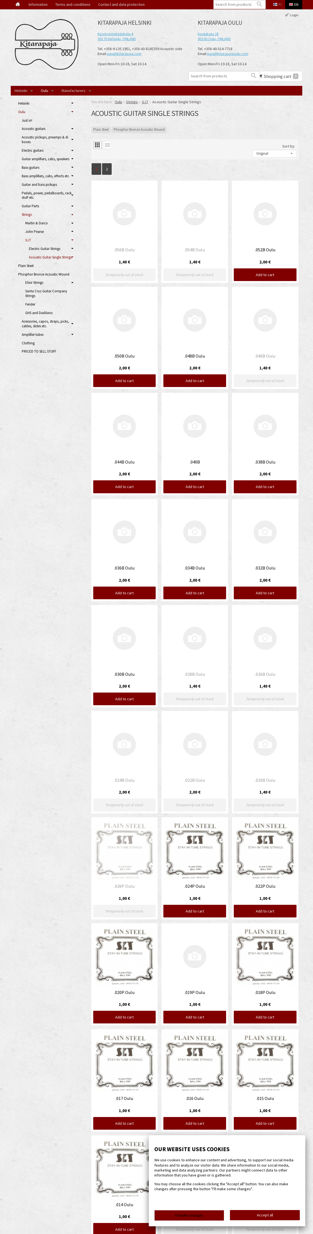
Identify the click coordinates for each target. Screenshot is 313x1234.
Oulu (44, 90)
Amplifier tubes (32, 334)
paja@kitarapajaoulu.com (227, 53)
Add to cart (265, 274)
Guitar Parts (30, 206)
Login (294, 15)
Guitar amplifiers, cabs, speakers (45, 159)
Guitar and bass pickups (39, 184)
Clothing (28, 343)
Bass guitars (30, 167)
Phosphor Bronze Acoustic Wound (139, 129)
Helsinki (21, 90)
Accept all (265, 1215)
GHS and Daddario (39, 312)
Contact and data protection (121, 4)
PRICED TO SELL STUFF (39, 351)
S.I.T (28, 240)
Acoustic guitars (33, 128)
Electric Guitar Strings (44, 248)
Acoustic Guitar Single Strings (50, 257)
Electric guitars (32, 150)
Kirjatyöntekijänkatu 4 (115, 33)
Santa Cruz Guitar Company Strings (46, 293)
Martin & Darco (36, 223)
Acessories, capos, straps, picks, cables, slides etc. (45, 323)
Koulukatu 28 (208, 33)
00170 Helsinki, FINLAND (117, 38)
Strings (27, 214)
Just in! (27, 120)
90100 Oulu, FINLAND (214, 38)
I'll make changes (189, 1215)
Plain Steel (101, 129)
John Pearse (34, 231)
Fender (30, 304)
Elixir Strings (34, 282)
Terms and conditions (72, 4)
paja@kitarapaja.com (124, 53)
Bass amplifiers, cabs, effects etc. (46, 176)
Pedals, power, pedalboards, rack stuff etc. (47, 195)
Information (38, 4)
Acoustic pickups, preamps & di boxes (45, 139)
